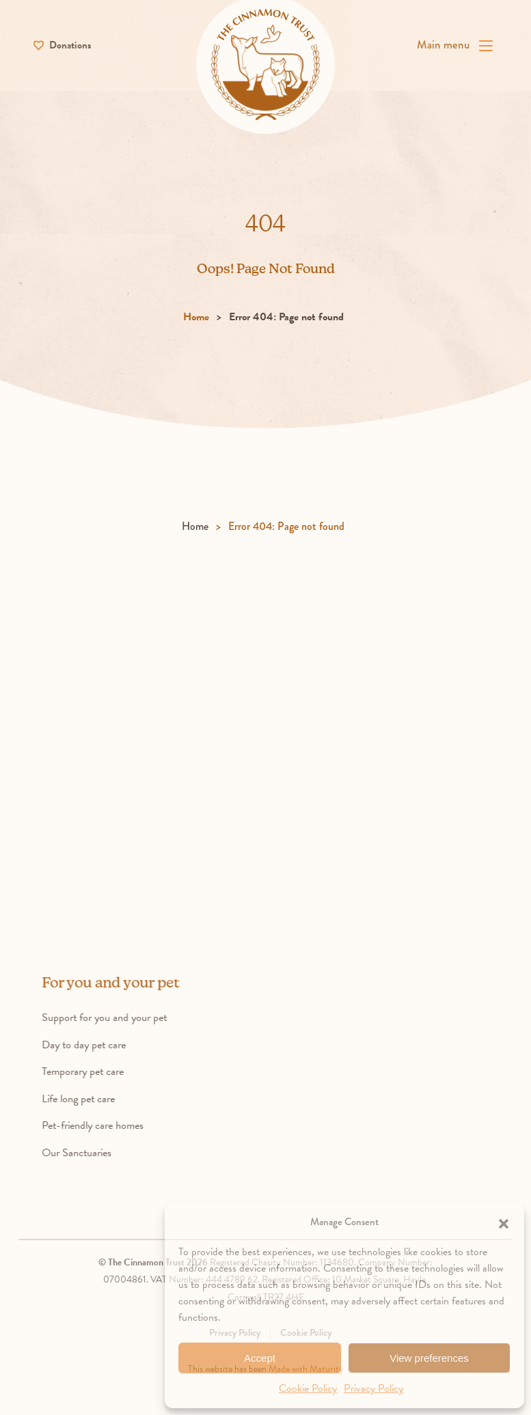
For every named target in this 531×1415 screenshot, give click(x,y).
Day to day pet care (106, 1048)
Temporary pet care (105, 1075)
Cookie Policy (308, 1388)
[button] (503, 1222)
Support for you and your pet (126, 1021)
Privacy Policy (373, 1388)
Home (196, 321)
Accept (259, 1358)
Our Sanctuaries (98, 1156)
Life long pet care (100, 1102)
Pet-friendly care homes (114, 1129)
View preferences (429, 1358)
